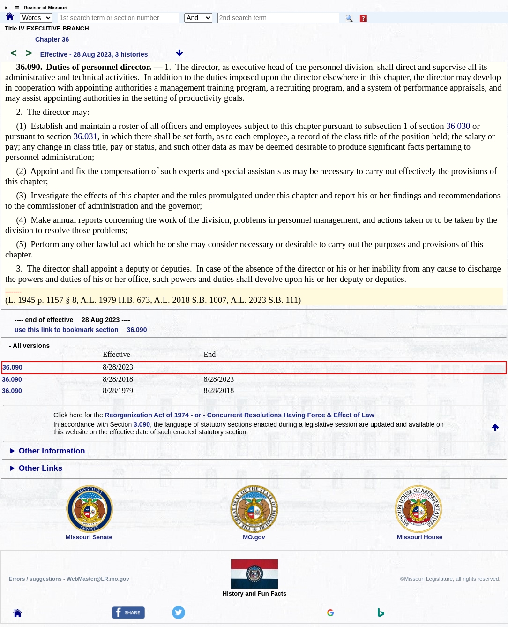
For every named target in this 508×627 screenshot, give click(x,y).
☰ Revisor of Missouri (38, 7)
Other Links (40, 468)
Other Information (52, 450)
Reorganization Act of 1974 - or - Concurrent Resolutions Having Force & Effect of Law (239, 415)
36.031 (85, 136)
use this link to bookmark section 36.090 (81, 329)
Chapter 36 (52, 39)
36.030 (458, 126)
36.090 (12, 367)
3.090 (142, 424)
